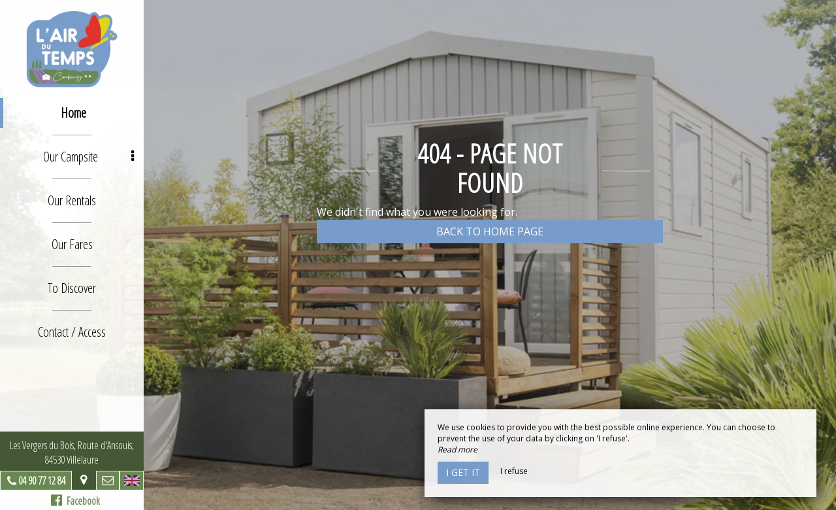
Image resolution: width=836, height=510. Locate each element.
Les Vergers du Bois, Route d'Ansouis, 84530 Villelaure (72, 452)
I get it (463, 472)
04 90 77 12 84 (41, 480)
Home (73, 113)
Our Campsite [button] (88, 156)
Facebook (75, 501)
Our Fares (72, 244)
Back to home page (489, 231)
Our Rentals (72, 200)
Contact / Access (72, 332)
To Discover (72, 288)
